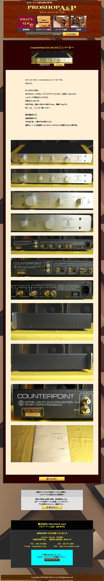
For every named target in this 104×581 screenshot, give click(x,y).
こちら (35, 108)
